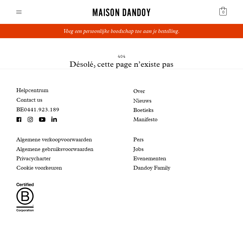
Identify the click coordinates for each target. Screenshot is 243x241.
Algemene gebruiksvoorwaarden (54, 149)
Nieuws (142, 100)
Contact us (29, 99)
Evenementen (149, 158)
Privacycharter (33, 158)
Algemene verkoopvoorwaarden (54, 139)
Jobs (138, 149)
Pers (138, 139)
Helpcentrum (32, 90)
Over (139, 91)
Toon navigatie (19, 12)
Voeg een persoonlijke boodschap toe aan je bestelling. (121, 31)
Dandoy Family (151, 167)
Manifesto (145, 119)
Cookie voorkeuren (39, 167)
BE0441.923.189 (37, 109)
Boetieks (143, 110)
